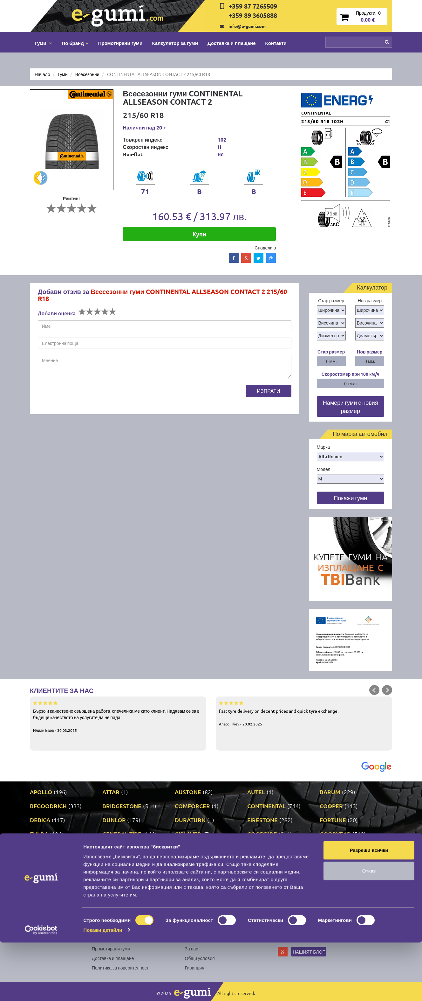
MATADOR (188, 861)
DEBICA (40, 819)
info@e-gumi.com (247, 26)
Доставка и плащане (232, 43)
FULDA (39, 833)
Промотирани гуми (120, 43)
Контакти (276, 43)
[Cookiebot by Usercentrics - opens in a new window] (41, 988)
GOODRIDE (262, 833)
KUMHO (258, 847)
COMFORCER (192, 805)
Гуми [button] (43, 43)
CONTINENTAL (266, 805)
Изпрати (268, 391)
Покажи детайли (102, 988)
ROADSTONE (264, 889)
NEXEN (184, 875)
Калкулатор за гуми (175, 43)
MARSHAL (115, 861)
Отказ (369, 929)
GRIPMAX (42, 847)
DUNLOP (114, 819)
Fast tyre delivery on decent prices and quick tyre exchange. (304, 713)
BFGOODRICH (48, 805)
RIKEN (183, 889)
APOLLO (41, 791)
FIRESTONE (262, 819)
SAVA (327, 889)
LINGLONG (44, 861)
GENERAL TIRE (121, 833)
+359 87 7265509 (252, 6)
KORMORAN (191, 847)
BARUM (330, 791)
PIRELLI (330, 875)
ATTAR (110, 791)
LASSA (328, 847)
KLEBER (113, 847)
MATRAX (258, 861)
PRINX (110, 889)
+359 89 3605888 (252, 15)
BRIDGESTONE (121, 805)
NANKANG (116, 875)
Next (387, 690)
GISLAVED (188, 833)
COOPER (331, 805)
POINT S (40, 889)
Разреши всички (369, 908)
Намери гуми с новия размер (350, 406)
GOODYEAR (335, 833)
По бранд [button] (75, 43)
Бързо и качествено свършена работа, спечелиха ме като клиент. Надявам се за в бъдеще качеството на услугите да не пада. (118, 716)
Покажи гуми (350, 497)
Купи (199, 234)
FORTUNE (333, 819)
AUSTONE (188, 791)
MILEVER (42, 875)
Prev (374, 690)
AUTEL (256, 791)
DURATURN (190, 819)
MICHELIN (333, 861)
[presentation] (86, 397)
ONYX (255, 875)
